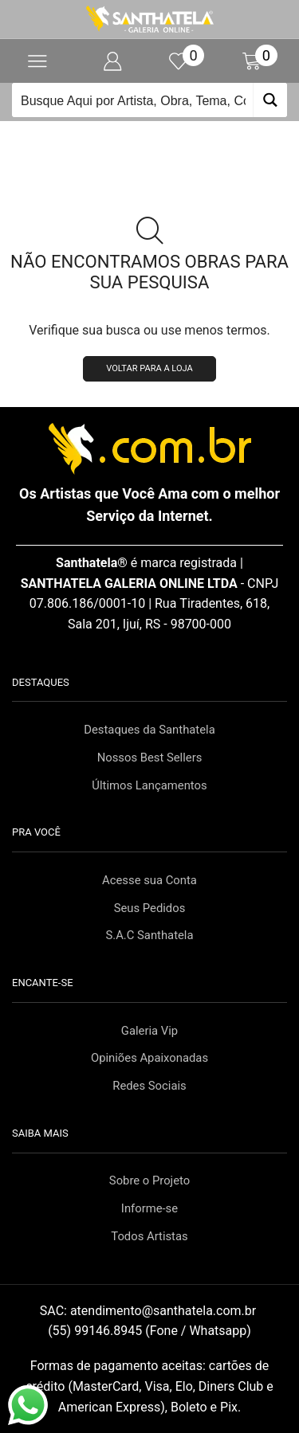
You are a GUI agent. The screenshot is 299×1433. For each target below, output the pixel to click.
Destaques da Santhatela (149, 729)
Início (123, 131)
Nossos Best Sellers (150, 757)
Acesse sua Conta (149, 880)
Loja (168, 131)
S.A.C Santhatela (149, 935)
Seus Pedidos (150, 908)
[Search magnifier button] (270, 100)
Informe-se (149, 1208)
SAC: (149, 1310)
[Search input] (133, 100)
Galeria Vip (149, 1031)
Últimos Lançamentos (149, 785)
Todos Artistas (149, 1236)
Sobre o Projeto (149, 1180)
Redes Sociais (149, 1086)
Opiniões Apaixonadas (149, 1058)
